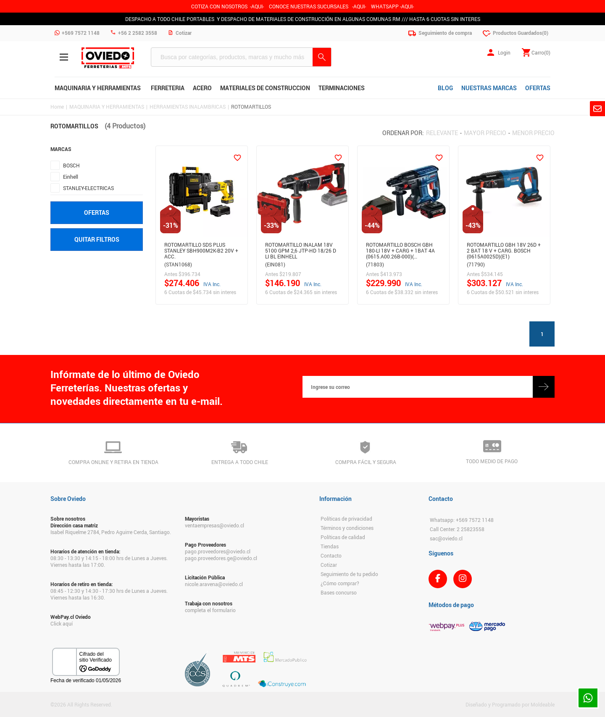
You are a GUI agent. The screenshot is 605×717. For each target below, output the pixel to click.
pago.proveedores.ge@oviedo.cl (221, 558)
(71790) (476, 264)
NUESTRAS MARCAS (489, 88)
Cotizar (329, 564)
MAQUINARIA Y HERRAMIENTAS (106, 106)
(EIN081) (275, 264)
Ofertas (96, 212)
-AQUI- (257, 6)
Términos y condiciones (347, 527)
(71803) (375, 264)
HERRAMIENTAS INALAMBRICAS (188, 106)
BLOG (445, 88)
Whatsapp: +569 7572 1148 (462, 519)
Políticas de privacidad (346, 518)
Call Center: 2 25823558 (457, 529)
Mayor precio (485, 133)
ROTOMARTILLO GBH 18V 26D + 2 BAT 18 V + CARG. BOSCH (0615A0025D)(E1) (504, 249)
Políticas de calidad (343, 537)
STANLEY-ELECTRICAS (88, 188)
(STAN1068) (178, 264)
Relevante (442, 133)
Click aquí (61, 623)
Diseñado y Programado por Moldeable (510, 704)
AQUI (359, 6)
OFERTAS (537, 88)
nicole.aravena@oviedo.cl (214, 584)
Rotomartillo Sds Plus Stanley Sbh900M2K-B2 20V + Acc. (201, 249)
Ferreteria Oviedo (108, 57)
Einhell (70, 176)
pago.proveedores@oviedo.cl (217, 551)
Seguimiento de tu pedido (349, 574)
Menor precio (533, 133)
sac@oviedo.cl (446, 538)
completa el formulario (210, 610)
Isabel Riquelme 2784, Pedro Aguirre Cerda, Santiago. (110, 532)
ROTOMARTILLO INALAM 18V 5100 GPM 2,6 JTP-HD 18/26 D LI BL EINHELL (300, 249)
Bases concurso (339, 592)
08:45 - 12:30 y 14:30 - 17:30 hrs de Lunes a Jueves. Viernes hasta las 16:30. (109, 594)
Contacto (331, 555)
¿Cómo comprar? (340, 583)
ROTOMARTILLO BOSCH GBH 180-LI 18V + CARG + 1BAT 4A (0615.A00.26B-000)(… (400, 249)
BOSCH (71, 165)
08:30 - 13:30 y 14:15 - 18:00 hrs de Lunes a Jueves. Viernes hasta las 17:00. (109, 561)
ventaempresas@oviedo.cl (214, 525)
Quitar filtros (96, 239)
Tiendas (330, 546)
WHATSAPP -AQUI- (392, 6)
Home (57, 106)
